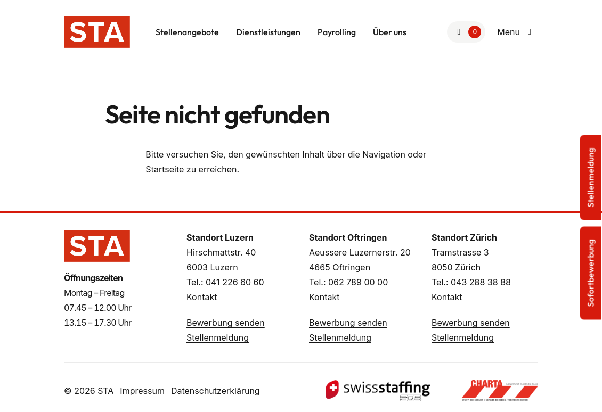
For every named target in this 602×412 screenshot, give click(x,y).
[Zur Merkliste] (466, 32)
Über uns (389, 32)
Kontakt (201, 297)
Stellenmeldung (217, 337)
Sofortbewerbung (590, 273)
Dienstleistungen (268, 32)
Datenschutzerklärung (215, 390)
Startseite (164, 169)
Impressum (142, 390)
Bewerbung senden (225, 322)
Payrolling (337, 32)
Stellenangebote (187, 32)
